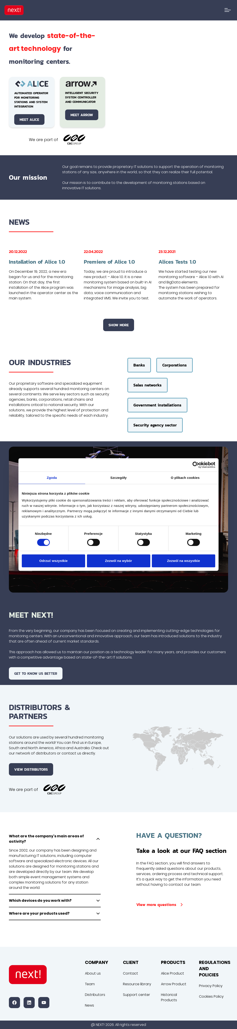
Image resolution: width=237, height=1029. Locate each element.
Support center (136, 994)
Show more (118, 325)
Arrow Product (173, 984)
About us (93, 973)
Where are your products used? (55, 913)
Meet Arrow (81, 114)
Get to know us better (35, 673)
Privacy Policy (211, 985)
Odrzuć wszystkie (53, 561)
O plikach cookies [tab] (185, 478)
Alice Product (172, 973)
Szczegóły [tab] (118, 478)
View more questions (160, 905)
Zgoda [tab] (52, 478)
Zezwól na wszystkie (183, 561)
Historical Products (169, 997)
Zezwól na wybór (118, 561)
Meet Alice (29, 119)
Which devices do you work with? (55, 900)
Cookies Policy (211, 996)
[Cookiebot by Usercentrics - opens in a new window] (195, 465)
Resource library (137, 984)
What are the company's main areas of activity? (55, 839)
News (89, 1005)
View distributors (31, 769)
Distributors (95, 994)
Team (90, 984)
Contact (130, 973)
